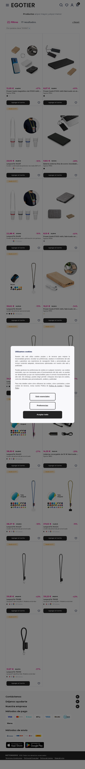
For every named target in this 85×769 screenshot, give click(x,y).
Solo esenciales (43, 397)
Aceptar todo (42, 415)
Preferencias (42, 406)
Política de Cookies (56, 386)
